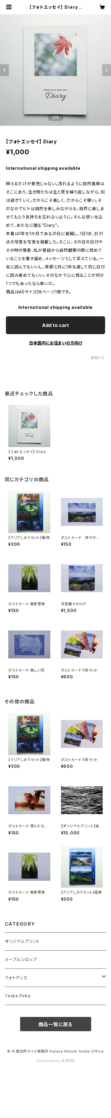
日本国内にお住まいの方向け (55, 342)
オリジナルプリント (22, 941)
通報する (98, 358)
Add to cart (55, 325)
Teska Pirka (17, 995)
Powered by (56, 1061)
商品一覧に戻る (55, 1024)
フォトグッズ (16, 977)
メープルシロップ (21, 959)
